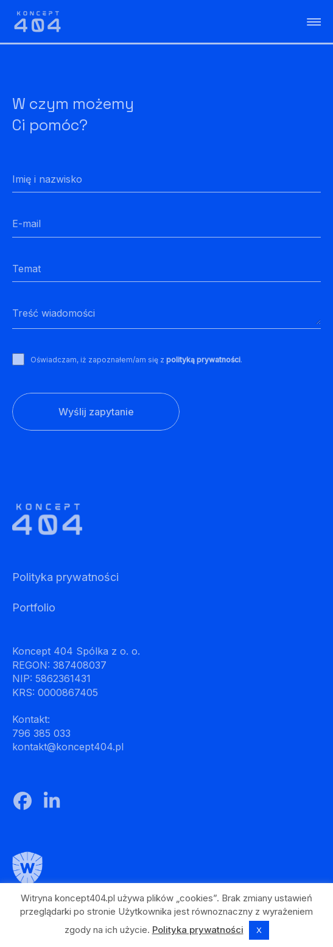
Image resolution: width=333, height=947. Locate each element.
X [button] (259, 930)
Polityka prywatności (198, 929)
